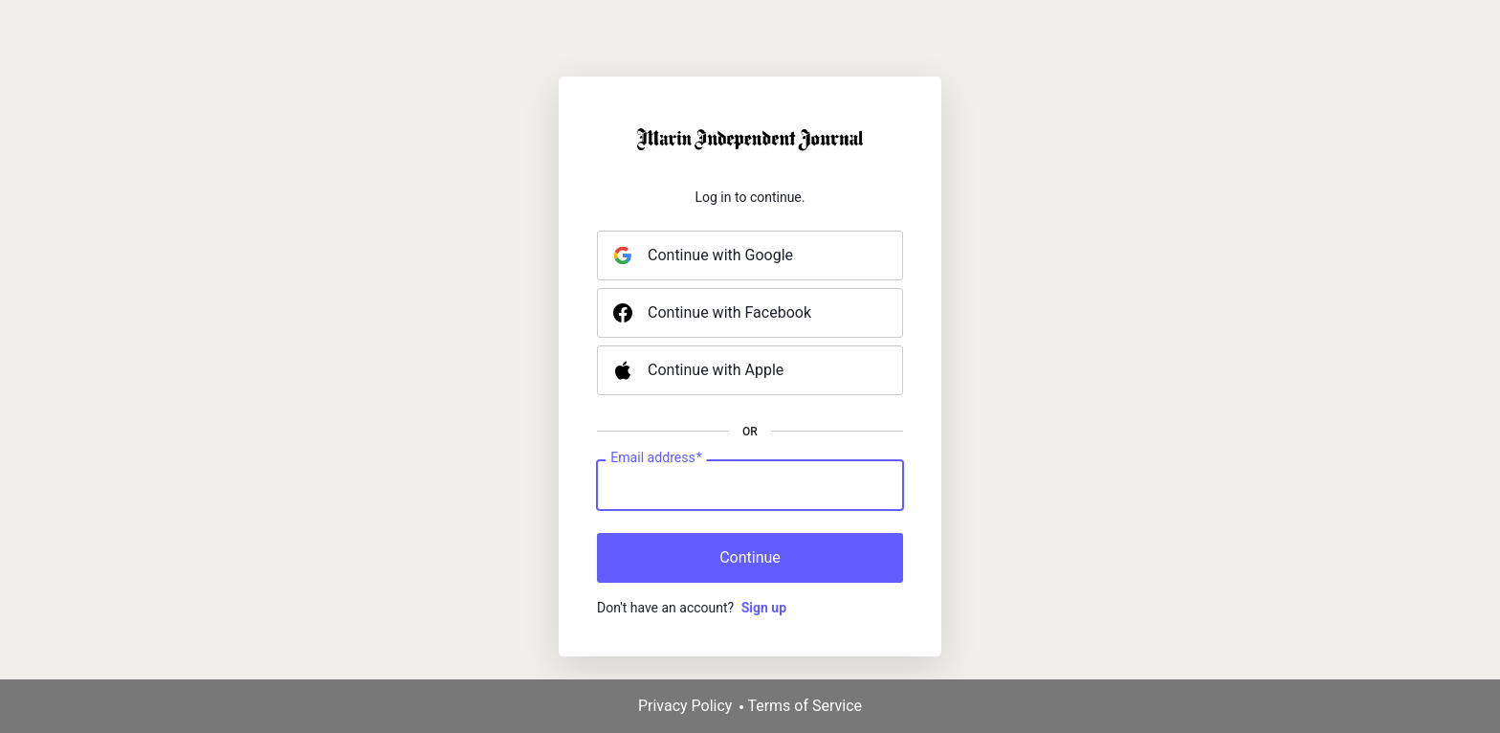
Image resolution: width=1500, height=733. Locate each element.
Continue (750, 557)
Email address (655, 458)
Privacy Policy (685, 706)
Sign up (763, 607)
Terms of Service (804, 706)
